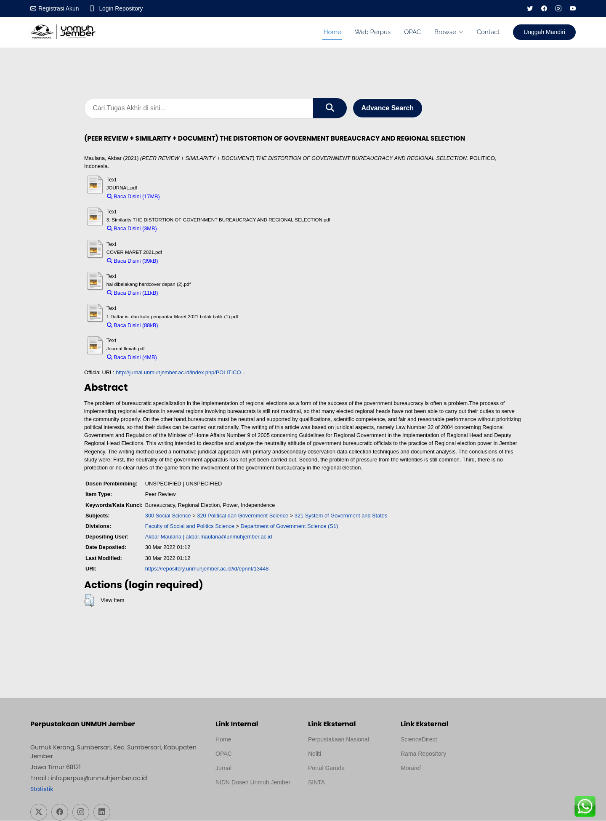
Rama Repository (423, 754)
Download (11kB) (182, 293)
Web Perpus (373, 32)
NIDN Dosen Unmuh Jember (252, 783)
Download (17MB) (185, 197)
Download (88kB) (182, 325)
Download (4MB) (181, 358)
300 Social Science (168, 516)
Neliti (314, 754)
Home (332, 32)
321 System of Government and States (341, 516)
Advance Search (387, 108)
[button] (89, 600)
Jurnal (223, 768)
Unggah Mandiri (544, 32)
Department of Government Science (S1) (289, 526)
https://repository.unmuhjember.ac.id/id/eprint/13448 (207, 569)
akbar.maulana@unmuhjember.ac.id (229, 537)
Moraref (411, 768)
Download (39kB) (182, 261)
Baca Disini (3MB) (132, 229)
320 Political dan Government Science (242, 516)
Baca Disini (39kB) (132, 261)
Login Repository (121, 8)
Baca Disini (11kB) (132, 293)
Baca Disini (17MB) (133, 197)
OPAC (412, 32)
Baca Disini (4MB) (132, 358)
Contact (488, 32)
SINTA (316, 783)
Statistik (41, 789)
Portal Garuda (326, 768)
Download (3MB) (181, 229)
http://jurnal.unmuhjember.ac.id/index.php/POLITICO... (180, 373)
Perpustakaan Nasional (338, 740)
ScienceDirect (419, 740)
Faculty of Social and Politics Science (189, 526)
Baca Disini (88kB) (132, 325)
